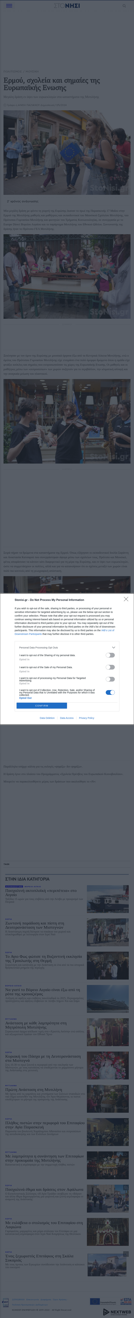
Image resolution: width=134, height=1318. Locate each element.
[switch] (110, 655)
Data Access (67, 718)
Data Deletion (47, 718)
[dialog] (67, 659)
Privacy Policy (86, 718)
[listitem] (67, 647)
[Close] (127, 600)
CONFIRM (41, 705)
